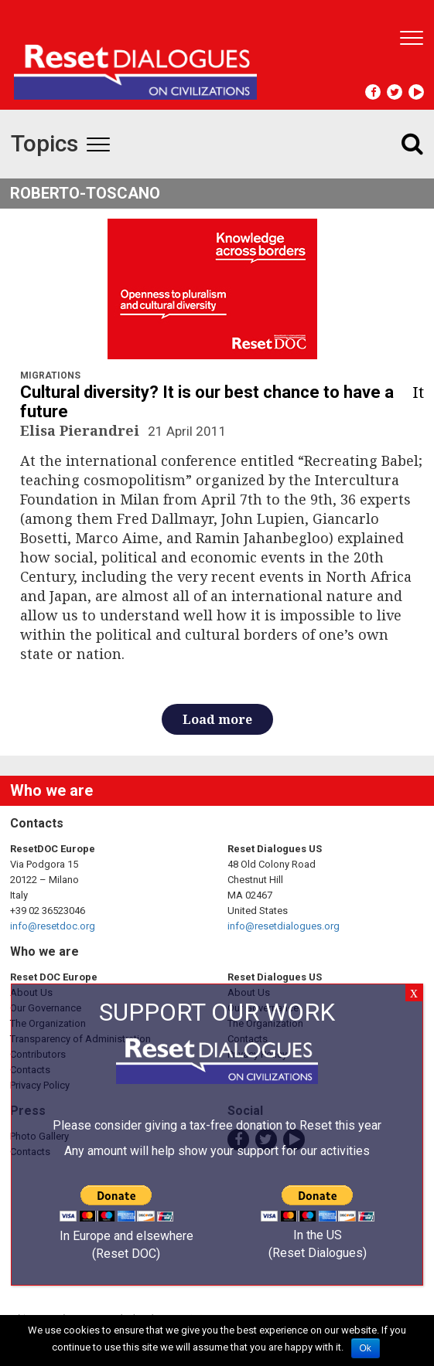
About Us (31, 992)
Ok (365, 1348)
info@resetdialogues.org (283, 926)
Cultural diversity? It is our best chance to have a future (207, 401)
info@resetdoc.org (52, 926)
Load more (217, 719)
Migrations (50, 375)
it (418, 392)
